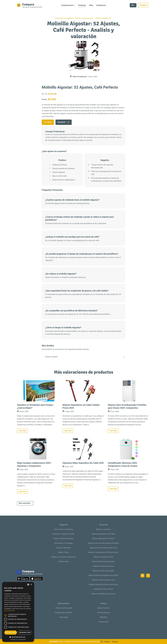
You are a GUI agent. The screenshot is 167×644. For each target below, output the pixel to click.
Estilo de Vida (63, 561)
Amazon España (83, 356)
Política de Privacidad (63, 608)
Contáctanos (101, 5)
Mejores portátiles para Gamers (103, 593)
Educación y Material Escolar (63, 534)
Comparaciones (67, 5)
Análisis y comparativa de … (84, 18)
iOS (101, 641)
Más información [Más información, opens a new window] (9, 611)
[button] (18, 637)
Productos (82, 5)
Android (107, 641)
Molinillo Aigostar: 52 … (104, 18)
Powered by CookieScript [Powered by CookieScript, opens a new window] (18, 639)
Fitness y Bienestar (63, 547)
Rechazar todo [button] (25, 632)
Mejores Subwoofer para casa (103, 580)
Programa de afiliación (63, 612)
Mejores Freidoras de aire (103, 557)
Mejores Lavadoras (103, 529)
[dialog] (18, 612)
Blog (91, 5)
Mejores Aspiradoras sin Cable (103, 534)
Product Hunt (103, 622)
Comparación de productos (64, 18)
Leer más (22, 430)
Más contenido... (25, 503)
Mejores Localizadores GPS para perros (103, 552)
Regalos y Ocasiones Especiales (63, 557)
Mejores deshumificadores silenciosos (103, 584)
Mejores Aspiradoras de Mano (103, 538)
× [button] (31, 584)
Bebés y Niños (63, 552)
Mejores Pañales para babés (103, 570)
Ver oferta (48, 122)
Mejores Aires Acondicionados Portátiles (103, 543)
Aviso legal (63, 617)
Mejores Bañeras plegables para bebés (103, 575)
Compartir (64, 122)
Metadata (103, 617)
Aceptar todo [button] (10, 632)
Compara (144, 5)
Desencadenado (103, 612)
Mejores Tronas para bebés (103, 566)
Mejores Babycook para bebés (103, 561)
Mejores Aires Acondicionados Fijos (103, 547)
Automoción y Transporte (63, 529)
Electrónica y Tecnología (63, 543)
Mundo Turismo (103, 608)
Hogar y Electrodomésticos (63, 538)
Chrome (115, 641)
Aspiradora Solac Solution (103, 589)
